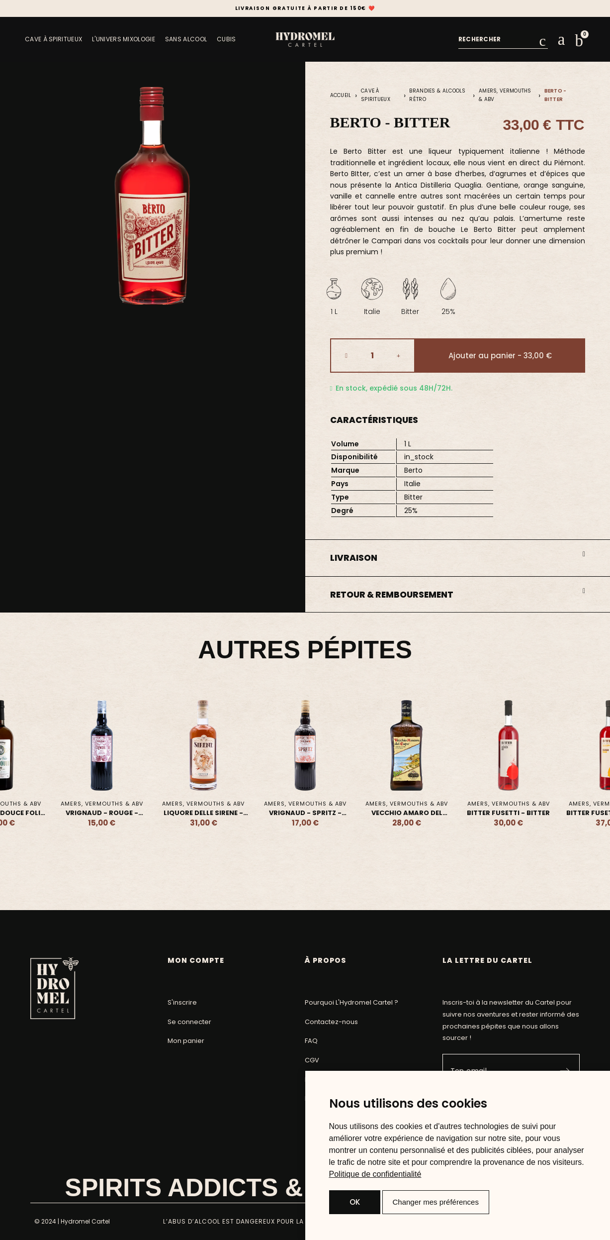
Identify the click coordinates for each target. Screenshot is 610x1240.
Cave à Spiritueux (375, 95)
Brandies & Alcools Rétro (437, 95)
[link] (375, 1174)
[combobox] (498, 39)
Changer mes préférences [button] (436, 1202)
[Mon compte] (561, 39)
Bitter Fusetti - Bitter (508, 813)
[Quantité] (372, 355)
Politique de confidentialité (375, 1174)
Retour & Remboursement (391, 595)
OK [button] (354, 1202)
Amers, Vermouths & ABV (505, 95)
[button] (579, 40)
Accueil (340, 95)
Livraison (353, 558)
